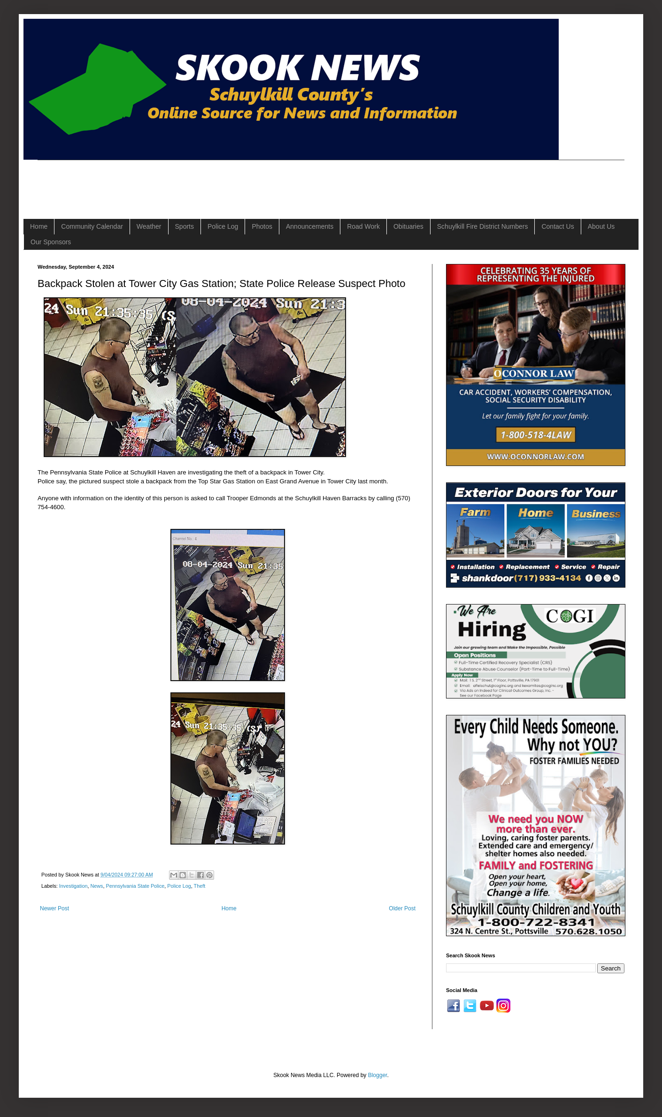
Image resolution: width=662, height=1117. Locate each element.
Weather (149, 226)
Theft (200, 886)
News (96, 886)
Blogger (377, 1075)
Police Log (223, 226)
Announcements (309, 226)
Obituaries (408, 226)
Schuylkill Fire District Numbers (482, 226)
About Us (601, 226)
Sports (184, 226)
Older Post (402, 908)
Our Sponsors (51, 242)
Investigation (73, 886)
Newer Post (54, 908)
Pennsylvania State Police (135, 886)
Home (38, 226)
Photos (262, 226)
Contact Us (557, 226)
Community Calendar (92, 226)
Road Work (363, 226)
